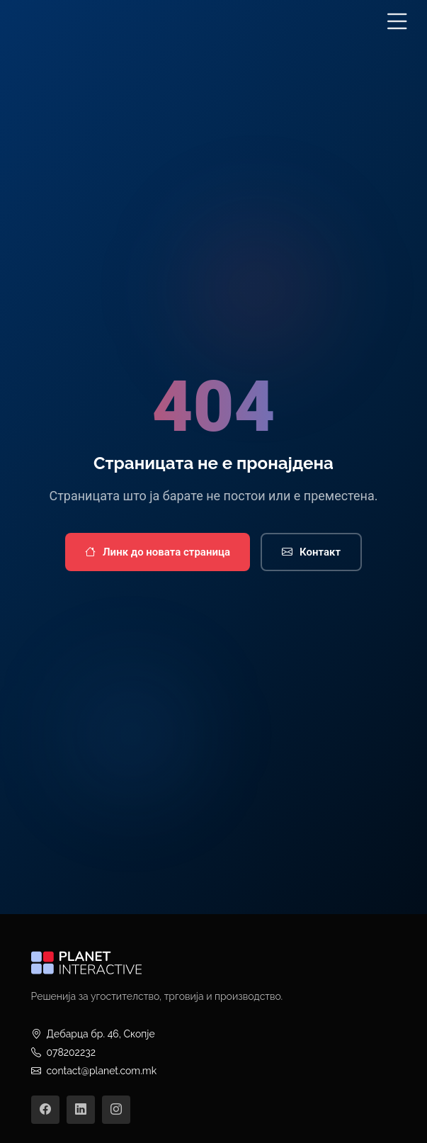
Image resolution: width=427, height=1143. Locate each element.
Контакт (311, 552)
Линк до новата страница (157, 552)
